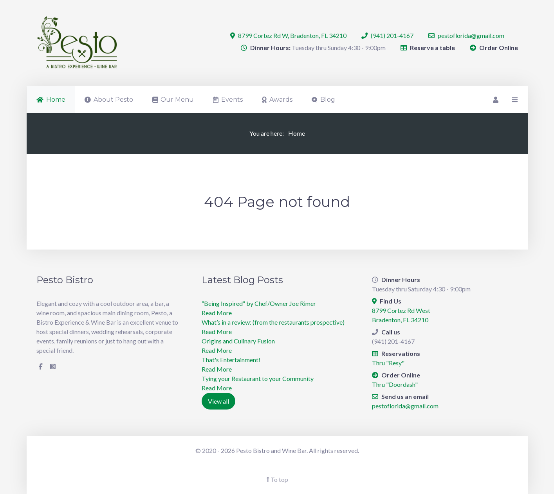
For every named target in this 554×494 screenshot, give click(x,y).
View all (218, 401)
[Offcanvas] (514, 99)
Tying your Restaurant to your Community (258, 378)
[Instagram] (53, 366)
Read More (217, 312)
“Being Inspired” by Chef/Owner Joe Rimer (259, 303)
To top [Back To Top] (277, 479)
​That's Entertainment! (231, 359)
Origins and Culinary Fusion (238, 341)
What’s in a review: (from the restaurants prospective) (273, 322)
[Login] (495, 99)
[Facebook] (41, 366)
